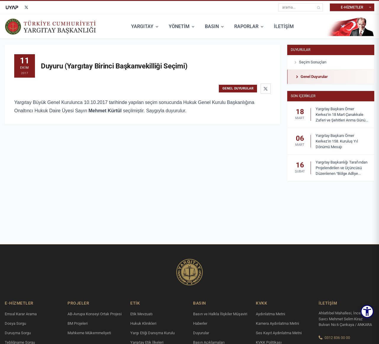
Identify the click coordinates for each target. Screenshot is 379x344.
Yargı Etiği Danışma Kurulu (152, 333)
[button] (367, 311)
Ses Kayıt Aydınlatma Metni (279, 333)
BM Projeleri (78, 323)
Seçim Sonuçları (310, 62)
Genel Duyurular (311, 76)
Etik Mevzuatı (141, 314)
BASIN (215, 26)
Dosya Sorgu (15, 323)
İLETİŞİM (284, 26)
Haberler (200, 323)
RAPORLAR (249, 26)
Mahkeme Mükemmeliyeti (89, 333)
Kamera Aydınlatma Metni (277, 323)
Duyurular (300, 50)
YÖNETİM (182, 26)
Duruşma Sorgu (18, 333)
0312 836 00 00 (337, 337)
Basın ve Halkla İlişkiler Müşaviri (220, 314)
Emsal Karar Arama (21, 314)
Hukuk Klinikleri (143, 323)
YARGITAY (145, 26)
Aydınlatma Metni (270, 314)
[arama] (318, 7)
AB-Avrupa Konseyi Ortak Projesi (95, 314)
